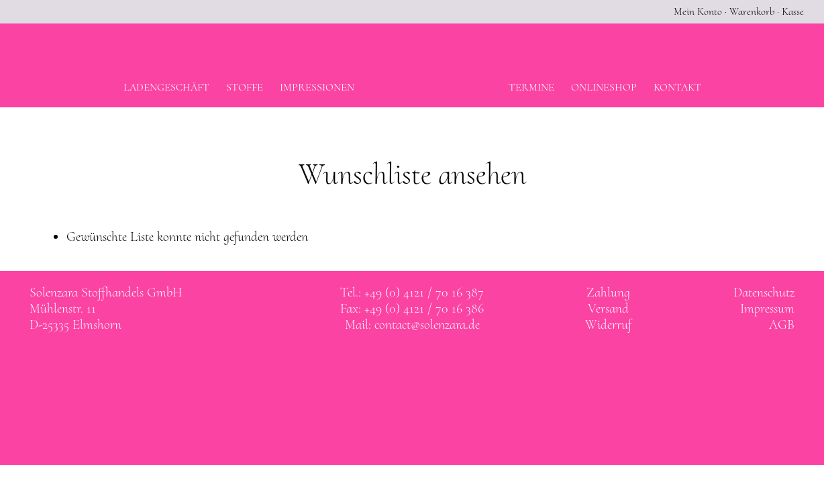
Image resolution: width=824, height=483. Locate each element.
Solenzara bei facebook (398, 363)
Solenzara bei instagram (426, 363)
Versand (608, 309)
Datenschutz (763, 292)
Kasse (793, 11)
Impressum (767, 309)
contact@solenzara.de (427, 325)
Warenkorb (751, 11)
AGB (781, 325)
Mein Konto (698, 11)
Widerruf (608, 325)
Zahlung (608, 292)
